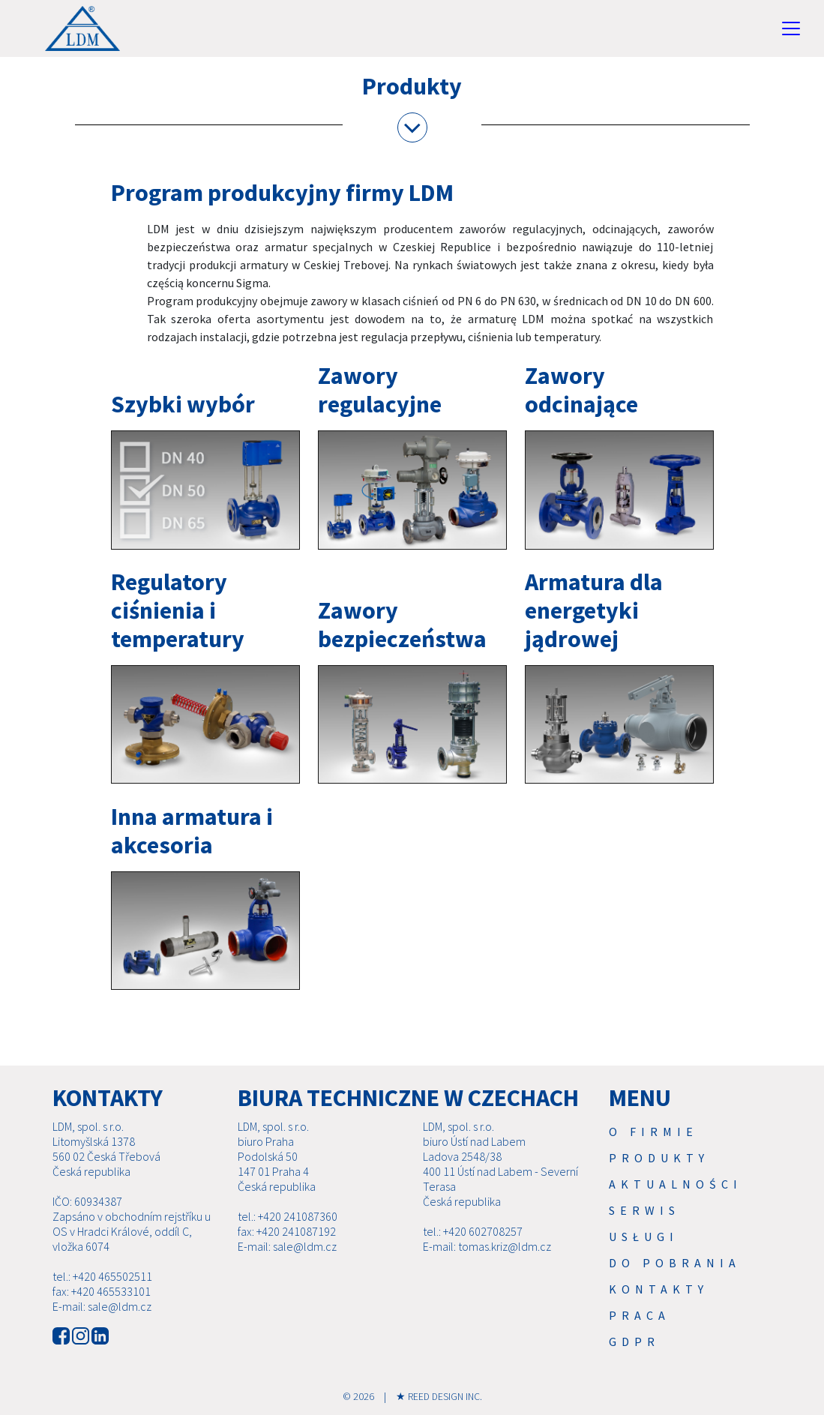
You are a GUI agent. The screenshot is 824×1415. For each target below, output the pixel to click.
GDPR (634, 1341)
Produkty (659, 1157)
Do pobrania (675, 1262)
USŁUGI (644, 1236)
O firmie (653, 1131)
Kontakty (659, 1289)
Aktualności (675, 1184)
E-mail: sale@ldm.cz (101, 1306)
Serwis (644, 1210)
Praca (639, 1315)
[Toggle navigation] (791, 28)
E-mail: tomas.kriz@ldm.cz (487, 1246)
